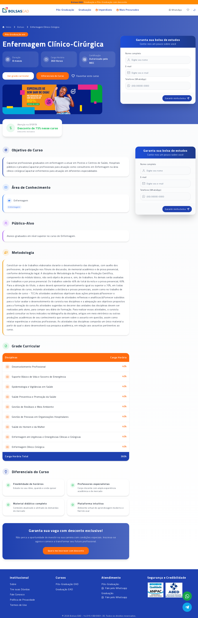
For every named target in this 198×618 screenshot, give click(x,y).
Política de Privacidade (22, 599)
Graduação (85, 10)
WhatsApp (175, 9)
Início (6, 27)
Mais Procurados (127, 10)
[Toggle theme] (194, 10)
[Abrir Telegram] (187, 607)
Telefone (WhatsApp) (135, 79)
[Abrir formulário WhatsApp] (187, 596)
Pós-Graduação (65, 10)
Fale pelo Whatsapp (114, 588)
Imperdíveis (103, 10)
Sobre (13, 584)
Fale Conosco (17, 594)
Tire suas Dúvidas (20, 589)
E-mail (128, 66)
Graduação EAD (64, 589)
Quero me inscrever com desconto (66, 550)
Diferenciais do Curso (52, 75)
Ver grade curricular (18, 75)
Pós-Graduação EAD (67, 584)
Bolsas (20, 27)
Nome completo (133, 53)
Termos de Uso (18, 605)
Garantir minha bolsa (177, 98)
